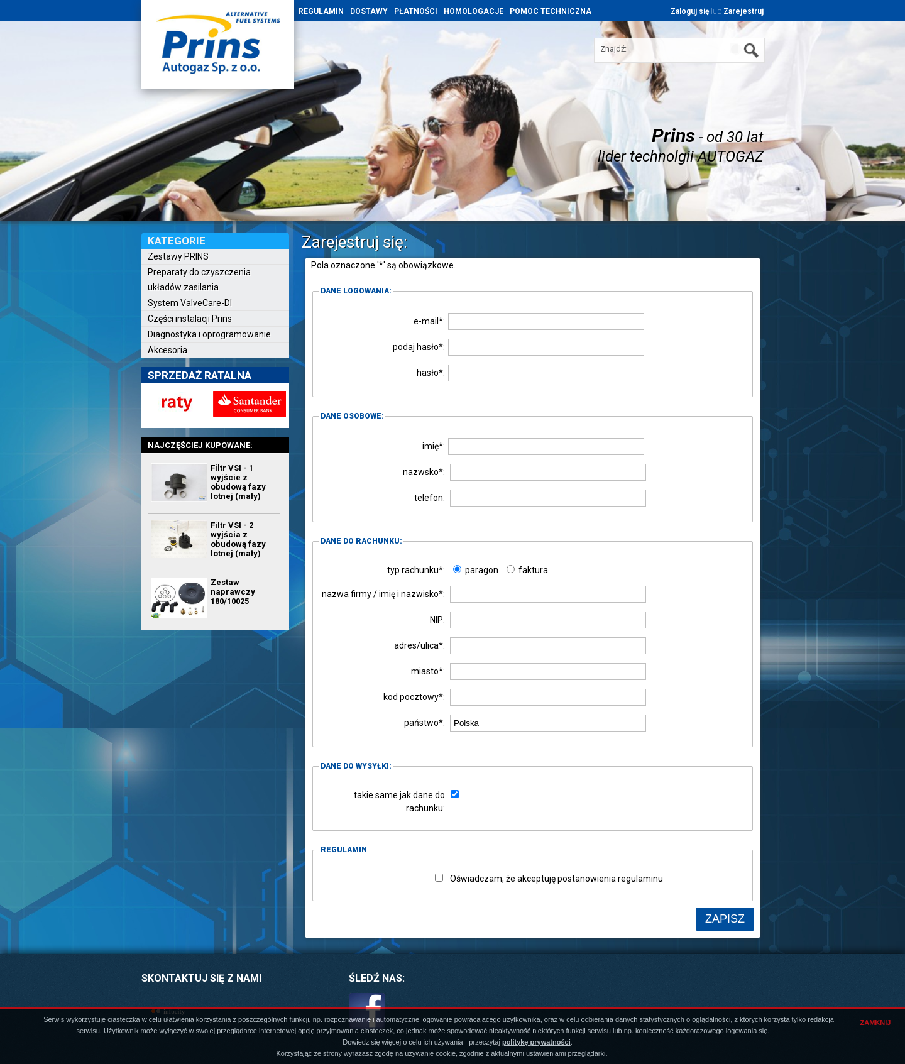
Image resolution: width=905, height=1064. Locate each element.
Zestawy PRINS (178, 256)
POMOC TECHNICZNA (550, 11)
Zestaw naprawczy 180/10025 (233, 592)
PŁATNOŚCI (415, 11)
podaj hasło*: (419, 347)
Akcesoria (167, 350)
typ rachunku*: (416, 570)
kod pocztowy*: (414, 697)
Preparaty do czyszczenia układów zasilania (199, 279)
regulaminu (640, 879)
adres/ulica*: (419, 645)
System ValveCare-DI (190, 303)
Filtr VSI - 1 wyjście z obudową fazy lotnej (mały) (238, 482)
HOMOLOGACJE (473, 11)
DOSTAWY (369, 11)
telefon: (429, 498)
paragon (475, 570)
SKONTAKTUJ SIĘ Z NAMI (201, 978)
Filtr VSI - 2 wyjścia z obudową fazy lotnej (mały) (238, 539)
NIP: (437, 620)
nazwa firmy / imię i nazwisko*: (383, 594)
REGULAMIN (321, 11)
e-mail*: (429, 321)
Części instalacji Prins (190, 319)
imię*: (433, 446)
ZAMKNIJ (875, 1022)
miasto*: (428, 671)
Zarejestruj (743, 11)
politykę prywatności (536, 1042)
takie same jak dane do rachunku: (399, 801)
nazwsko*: (424, 472)
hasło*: (431, 373)
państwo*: (424, 723)
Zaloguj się (690, 11)
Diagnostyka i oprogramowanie (209, 334)
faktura (527, 570)
